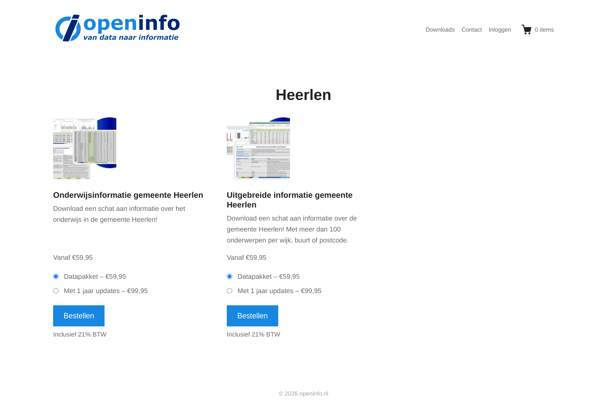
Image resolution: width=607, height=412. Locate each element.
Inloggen (500, 29)
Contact (472, 29)
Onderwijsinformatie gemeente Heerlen (128, 195)
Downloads (440, 29)
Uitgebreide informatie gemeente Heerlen (290, 200)
